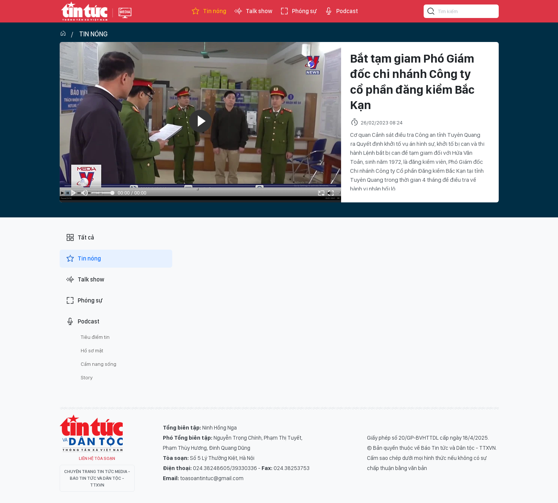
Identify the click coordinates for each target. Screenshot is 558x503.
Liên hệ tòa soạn (97, 458)
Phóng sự (298, 11)
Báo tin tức (84, 11)
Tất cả (80, 237)
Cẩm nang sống (98, 364)
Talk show (253, 11)
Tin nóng (208, 11)
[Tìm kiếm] (431, 12)
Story (87, 377)
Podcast (341, 11)
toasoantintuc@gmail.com (212, 478)
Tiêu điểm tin (95, 337)
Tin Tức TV (91, 433)
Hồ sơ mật (92, 350)
